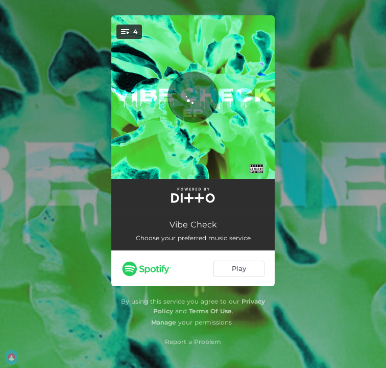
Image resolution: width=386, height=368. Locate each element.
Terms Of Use (210, 311)
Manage (163, 322)
